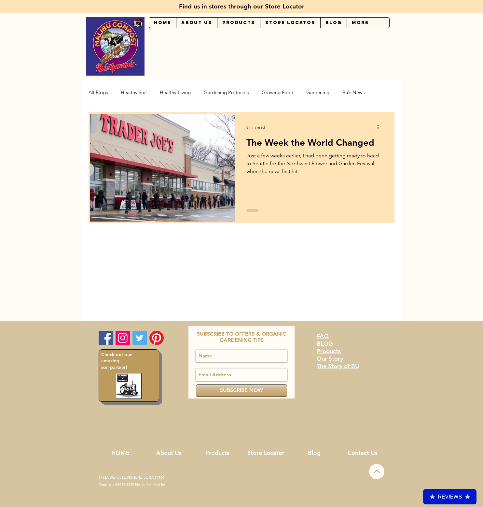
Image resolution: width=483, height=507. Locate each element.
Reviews (450, 497)
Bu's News (353, 92)
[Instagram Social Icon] (123, 338)
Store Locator (284, 6)
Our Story (330, 358)
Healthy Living (175, 92)
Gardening (317, 92)
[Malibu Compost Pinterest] (156, 338)
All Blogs (98, 92)
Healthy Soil (134, 92)
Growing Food (277, 92)
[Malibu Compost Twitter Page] (139, 338)
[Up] (376, 471)
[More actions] (380, 127)
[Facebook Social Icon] (106, 338)
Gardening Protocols (226, 92)
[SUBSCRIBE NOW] (241, 390)
